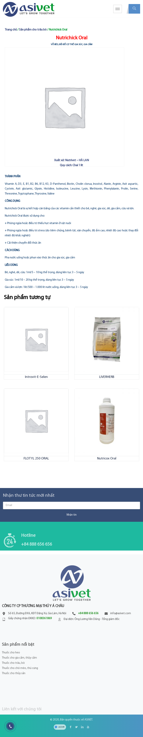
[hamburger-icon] (117, 9)
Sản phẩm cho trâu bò (33, 29)
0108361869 (44, 634)
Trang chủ (11, 29)
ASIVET (88, 714)
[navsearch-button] (134, 9)
